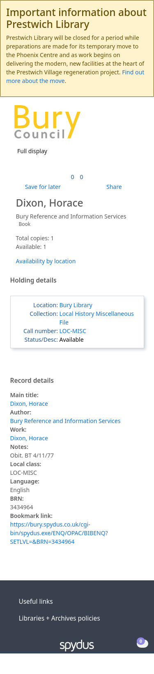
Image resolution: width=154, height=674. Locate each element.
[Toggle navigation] (135, 124)
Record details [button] (32, 380)
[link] (72, 177)
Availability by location (46, 261)
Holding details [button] (33, 280)
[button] (125, 124)
